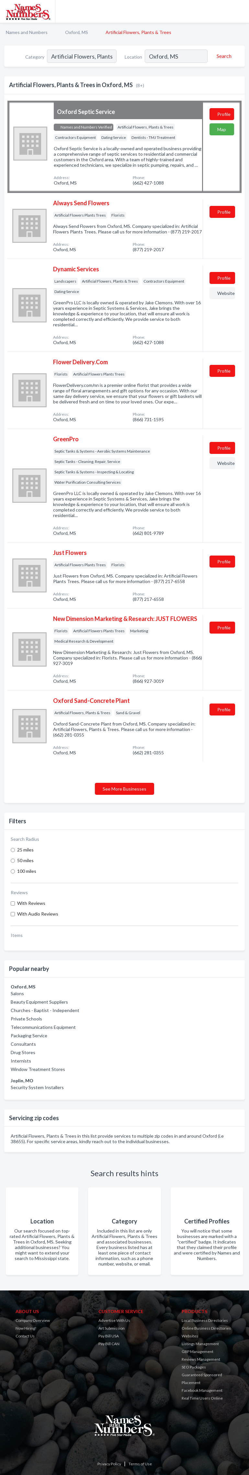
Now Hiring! (26, 1328)
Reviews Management (201, 1359)
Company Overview (33, 1320)
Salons (17, 993)
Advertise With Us (114, 1320)
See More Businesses (124, 789)
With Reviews (31, 903)
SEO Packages (194, 1367)
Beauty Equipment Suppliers (39, 1002)
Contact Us (25, 1336)
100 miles (26, 871)
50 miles (25, 860)
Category (34, 57)
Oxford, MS (76, 32)
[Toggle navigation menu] (240, 11)
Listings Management (200, 1343)
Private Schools (26, 1018)
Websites (190, 1336)
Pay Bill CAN (108, 1343)
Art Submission (111, 1328)
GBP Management (197, 1351)
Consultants (23, 1044)
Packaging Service (29, 1035)
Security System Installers (37, 1087)
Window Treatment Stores (38, 1069)
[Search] (223, 56)
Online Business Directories (206, 1328)
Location (133, 57)
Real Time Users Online (202, 1398)
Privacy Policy (109, 1463)
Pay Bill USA (108, 1336)
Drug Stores (23, 1052)
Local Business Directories (205, 1320)
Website (226, 293)
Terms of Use (140, 1463)
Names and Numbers (27, 32)
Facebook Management (202, 1390)
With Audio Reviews (37, 914)
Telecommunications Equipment (43, 1027)
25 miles (25, 849)
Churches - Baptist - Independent (45, 1010)
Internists (21, 1061)
